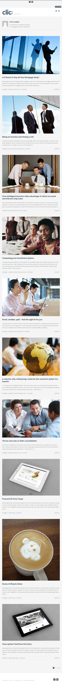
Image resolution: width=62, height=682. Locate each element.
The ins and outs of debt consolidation (19, 441)
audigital (5, 89)
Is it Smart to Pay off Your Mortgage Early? (20, 77)
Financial (15, 89)
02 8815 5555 (58, 6)
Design (13, 512)
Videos (16, 658)
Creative (10, 512)
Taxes (19, 89)
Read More (57, 89)
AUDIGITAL (32, 680)
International (21, 148)
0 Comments (24, 89)
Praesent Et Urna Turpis (12, 499)
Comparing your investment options (18, 258)
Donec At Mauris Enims (12, 584)
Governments (15, 148)
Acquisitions (10, 89)
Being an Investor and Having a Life (18, 137)
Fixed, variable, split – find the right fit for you (22, 319)
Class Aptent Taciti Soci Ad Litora (17, 644)
